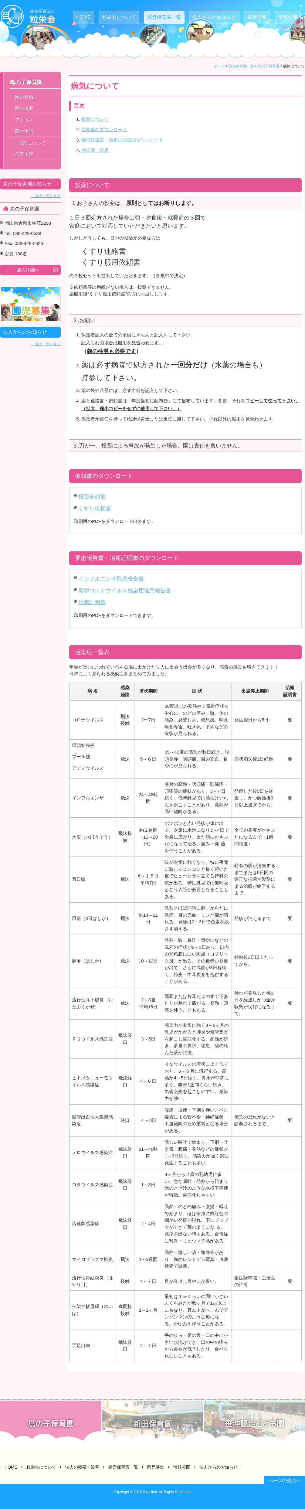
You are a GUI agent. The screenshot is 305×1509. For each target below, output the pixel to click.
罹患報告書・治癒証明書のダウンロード (122, 139)
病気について (32, 142)
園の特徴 (24, 97)
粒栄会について (119, 17)
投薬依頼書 (92, 497)
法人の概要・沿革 (82, 1467)
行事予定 (24, 154)
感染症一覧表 (95, 150)
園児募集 (155, 1467)
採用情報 (257, 17)
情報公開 (287, 17)
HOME (83, 17)
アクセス (24, 119)
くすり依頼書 (94, 509)
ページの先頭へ (284, 1480)
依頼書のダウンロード (104, 129)
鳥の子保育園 (269, 66)
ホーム (219, 66)
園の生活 (24, 131)
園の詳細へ (28, 269)
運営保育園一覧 (164, 17)
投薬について (95, 119)
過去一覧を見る (48, 196)
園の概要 (24, 108)
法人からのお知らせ (214, 17)
